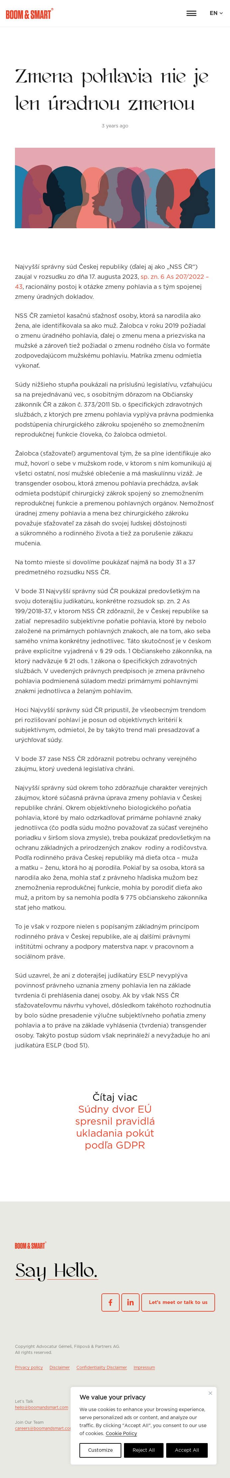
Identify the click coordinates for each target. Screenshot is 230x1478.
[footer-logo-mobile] (115, 1271)
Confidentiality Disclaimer (101, 1368)
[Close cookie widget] (210, 1393)
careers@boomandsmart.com (44, 1428)
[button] (191, 13)
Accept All (187, 1450)
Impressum (144, 1368)
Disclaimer (60, 1368)
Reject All (144, 1450)
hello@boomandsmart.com (41, 1407)
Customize (100, 1450)
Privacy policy (29, 1368)
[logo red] (30, 13)
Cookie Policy (121, 1433)
